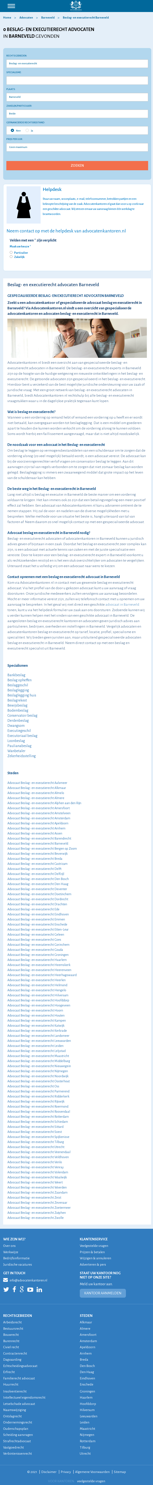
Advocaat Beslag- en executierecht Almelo (35, 793)
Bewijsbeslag (17, 705)
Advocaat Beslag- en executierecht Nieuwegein (39, 1066)
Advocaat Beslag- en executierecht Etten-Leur (38, 929)
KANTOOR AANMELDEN (102, 1293)
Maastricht (87, 1426)
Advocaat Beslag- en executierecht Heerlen (36, 980)
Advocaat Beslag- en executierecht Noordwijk (38, 1076)
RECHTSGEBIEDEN (17, 1315)
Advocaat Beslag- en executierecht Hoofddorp (38, 1000)
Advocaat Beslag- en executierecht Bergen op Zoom (42, 848)
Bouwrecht (11, 1334)
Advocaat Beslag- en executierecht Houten (36, 1015)
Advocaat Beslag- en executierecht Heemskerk (38, 965)
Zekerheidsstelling (21, 756)
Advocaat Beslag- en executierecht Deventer (37, 889)
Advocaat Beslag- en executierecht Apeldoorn (37, 823)
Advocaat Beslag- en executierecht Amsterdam (38, 818)
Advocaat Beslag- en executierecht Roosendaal (38, 1111)
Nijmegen (87, 1432)
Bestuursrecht (13, 1328)
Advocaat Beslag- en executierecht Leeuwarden (39, 1040)
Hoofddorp (88, 1402)
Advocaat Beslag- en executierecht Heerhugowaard (42, 975)
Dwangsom (16, 726)
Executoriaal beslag (22, 736)
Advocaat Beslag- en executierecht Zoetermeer (39, 1207)
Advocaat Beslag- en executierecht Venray (35, 1167)
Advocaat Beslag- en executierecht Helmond (37, 985)
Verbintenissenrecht (18, 1451)
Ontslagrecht (12, 1414)
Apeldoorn (87, 1346)
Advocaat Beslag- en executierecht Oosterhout (38, 1081)
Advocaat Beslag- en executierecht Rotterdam (38, 1116)
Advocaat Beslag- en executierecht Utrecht (35, 1147)
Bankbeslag (16, 675)
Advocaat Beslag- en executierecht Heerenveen (39, 970)
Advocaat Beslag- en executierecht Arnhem (36, 828)
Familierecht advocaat (19, 1377)
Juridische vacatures (17, 1264)
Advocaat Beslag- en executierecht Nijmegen (37, 1071)
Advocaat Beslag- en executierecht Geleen (35, 934)
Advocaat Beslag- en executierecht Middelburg (38, 1061)
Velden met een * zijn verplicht (33, 240)
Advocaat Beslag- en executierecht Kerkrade (37, 1030)
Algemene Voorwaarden (92, 1469)
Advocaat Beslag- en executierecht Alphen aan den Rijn (44, 803)
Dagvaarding (12, 1358)
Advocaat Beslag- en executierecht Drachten (37, 904)
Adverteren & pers (93, 1264)
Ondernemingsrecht (18, 1420)
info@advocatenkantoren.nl (25, 1279)
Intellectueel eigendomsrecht (25, 1396)
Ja (29, 130)
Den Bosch (87, 1364)
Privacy (66, 1469)
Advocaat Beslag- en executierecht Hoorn (35, 1010)
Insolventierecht (15, 1389)
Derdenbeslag (18, 721)
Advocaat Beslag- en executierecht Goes (34, 939)
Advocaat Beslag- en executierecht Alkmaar (36, 788)
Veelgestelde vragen (94, 1246)
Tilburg (85, 1444)
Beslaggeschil (17, 685)
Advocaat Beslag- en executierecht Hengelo (36, 990)
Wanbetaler (16, 751)
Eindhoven (87, 1377)
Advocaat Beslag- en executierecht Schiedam (37, 1121)
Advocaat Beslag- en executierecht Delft (34, 869)
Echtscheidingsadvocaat (20, 1364)
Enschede (87, 1383)
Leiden (84, 1420)
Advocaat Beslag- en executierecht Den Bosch (38, 879)
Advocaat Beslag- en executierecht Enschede (37, 924)
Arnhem (86, 1352)
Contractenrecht (15, 1352)
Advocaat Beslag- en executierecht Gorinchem (38, 944)
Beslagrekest (17, 700)
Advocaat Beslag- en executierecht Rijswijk (36, 1101)
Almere (85, 1328)
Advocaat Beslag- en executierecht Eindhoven (38, 914)
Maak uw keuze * (20, 246)
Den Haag (87, 1370)
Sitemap (120, 1469)
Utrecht (85, 1451)
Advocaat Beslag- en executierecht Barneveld (37, 843)
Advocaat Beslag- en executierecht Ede (33, 909)
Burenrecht (11, 1340)
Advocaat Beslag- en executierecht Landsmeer (38, 1035)
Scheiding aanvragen (18, 1432)
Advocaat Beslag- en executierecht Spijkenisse (38, 1137)
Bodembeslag (17, 710)
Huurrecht (10, 1383)
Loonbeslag (16, 741)
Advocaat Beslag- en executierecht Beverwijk (37, 853)
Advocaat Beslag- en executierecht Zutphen (36, 1212)
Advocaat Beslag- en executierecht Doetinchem (39, 894)
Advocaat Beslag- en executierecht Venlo (34, 1162)
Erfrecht (9, 1370)
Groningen (87, 1389)
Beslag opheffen (19, 680)
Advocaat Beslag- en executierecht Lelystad (36, 1051)
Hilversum (87, 1408)
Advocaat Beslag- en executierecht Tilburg (35, 1142)
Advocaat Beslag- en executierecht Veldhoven (38, 1157)
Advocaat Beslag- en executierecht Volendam (37, 1172)
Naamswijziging (15, 1408)
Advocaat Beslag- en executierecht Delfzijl (35, 874)
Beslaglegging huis (21, 695)
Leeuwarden (88, 1414)
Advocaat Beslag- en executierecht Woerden (37, 1187)
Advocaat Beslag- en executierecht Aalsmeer (37, 783)
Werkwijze (10, 1252)
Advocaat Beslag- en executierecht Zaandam (37, 1192)
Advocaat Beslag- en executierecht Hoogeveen (38, 1005)
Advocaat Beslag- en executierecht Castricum (37, 863)
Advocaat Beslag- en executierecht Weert (35, 1182)
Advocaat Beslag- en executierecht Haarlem (37, 960)
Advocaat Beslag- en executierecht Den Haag (37, 884)
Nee (16, 130)
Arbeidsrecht (12, 1322)
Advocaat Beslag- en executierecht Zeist (34, 1197)
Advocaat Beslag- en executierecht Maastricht (38, 1056)
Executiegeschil (19, 731)
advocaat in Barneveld (122, 604)
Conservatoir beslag (22, 716)
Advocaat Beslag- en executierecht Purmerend (38, 1091)
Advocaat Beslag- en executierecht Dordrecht (37, 899)
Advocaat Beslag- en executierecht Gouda (35, 949)
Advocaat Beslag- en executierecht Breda (34, 858)
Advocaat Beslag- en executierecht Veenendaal (38, 1152)
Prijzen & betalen (92, 1252)
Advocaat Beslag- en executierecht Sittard (35, 1126)
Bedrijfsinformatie (16, 1258)
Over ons (9, 1246)
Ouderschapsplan (16, 1426)
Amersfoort (88, 1334)
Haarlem (86, 1396)
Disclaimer (48, 1469)
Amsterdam (88, 1340)
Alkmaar (86, 1322)
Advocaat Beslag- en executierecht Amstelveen (38, 813)
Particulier (21, 252)
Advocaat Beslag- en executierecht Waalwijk (37, 1177)
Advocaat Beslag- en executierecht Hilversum (37, 995)
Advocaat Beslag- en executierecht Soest (34, 1132)
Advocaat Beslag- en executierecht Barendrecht (39, 838)
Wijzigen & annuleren (96, 1258)
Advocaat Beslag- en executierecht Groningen (38, 954)
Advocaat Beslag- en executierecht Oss (33, 1086)
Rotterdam (87, 1438)
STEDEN (86, 1315)
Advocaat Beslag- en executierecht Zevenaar (37, 1202)
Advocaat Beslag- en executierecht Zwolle (35, 1217)
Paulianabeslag (19, 746)
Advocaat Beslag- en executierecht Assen (34, 833)
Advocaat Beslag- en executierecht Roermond (37, 1106)
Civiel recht (11, 1346)
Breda (84, 1358)
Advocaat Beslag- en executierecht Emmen (36, 919)
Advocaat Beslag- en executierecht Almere (35, 798)
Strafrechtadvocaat (17, 1438)
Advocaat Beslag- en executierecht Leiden (35, 1046)
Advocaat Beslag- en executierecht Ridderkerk (38, 1096)
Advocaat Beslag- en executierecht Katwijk (36, 1025)
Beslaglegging (18, 690)
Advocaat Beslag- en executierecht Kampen (36, 1020)
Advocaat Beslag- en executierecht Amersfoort (38, 808)
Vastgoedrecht (14, 1444)
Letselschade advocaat (19, 1402)
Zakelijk (19, 257)
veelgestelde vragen (91, 1478)
